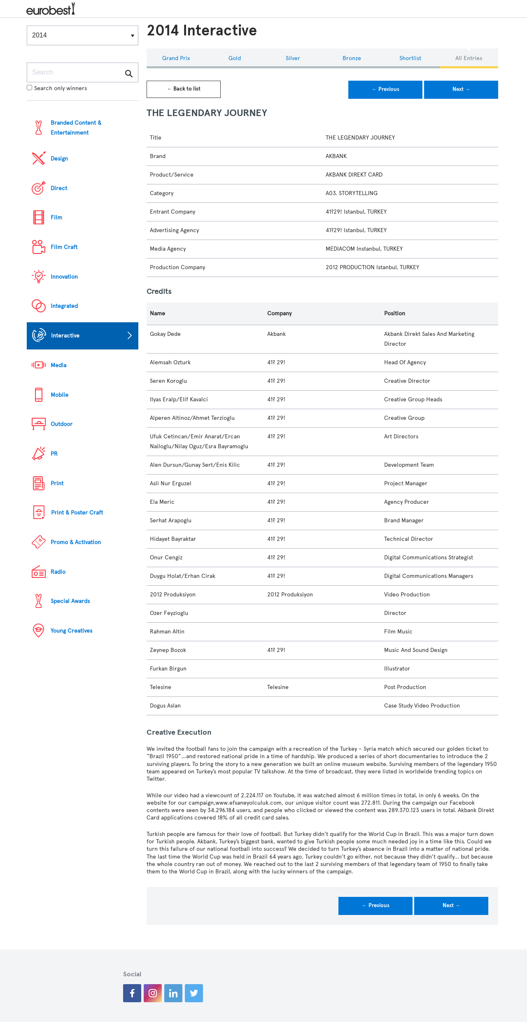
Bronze (352, 58)
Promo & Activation (76, 542)
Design (59, 158)
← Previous (385, 89)
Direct (59, 188)
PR (54, 453)
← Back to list (184, 89)
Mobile (59, 394)
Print (57, 483)
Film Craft (64, 247)
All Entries (468, 58)
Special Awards (70, 601)
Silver (293, 58)
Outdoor (61, 424)
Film (56, 217)
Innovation (64, 276)
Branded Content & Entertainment (76, 127)
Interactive (65, 335)
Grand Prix (176, 58)
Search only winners (57, 88)
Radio (58, 571)
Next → (461, 89)
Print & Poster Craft (77, 512)
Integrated (64, 306)
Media (58, 365)
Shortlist (410, 58)
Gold (235, 58)
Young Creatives (71, 630)
